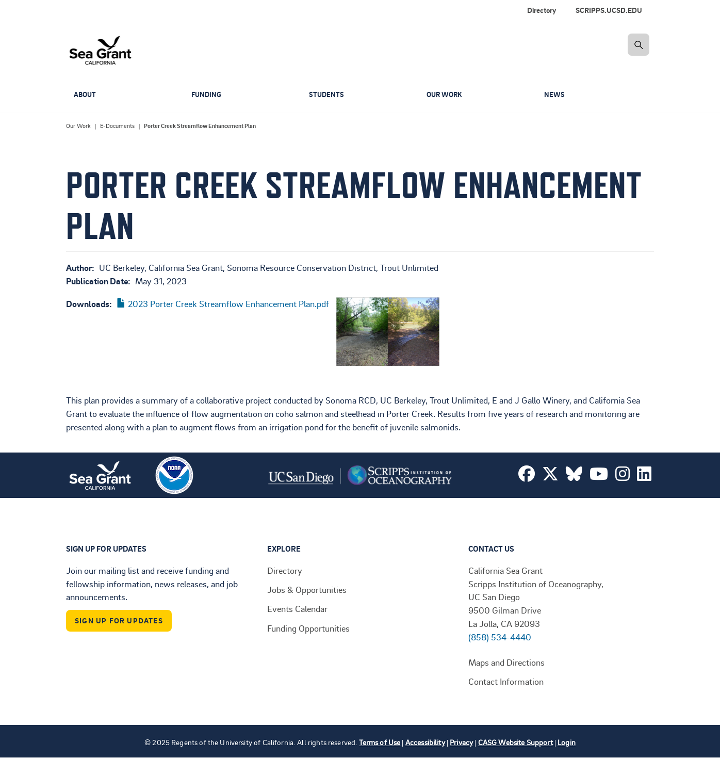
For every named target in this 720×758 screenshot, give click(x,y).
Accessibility (425, 742)
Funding (207, 95)
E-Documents (117, 126)
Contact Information (506, 681)
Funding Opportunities (308, 628)
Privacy (461, 742)
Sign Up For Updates (119, 620)
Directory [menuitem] (541, 10)
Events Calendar (297, 608)
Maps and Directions (506, 662)
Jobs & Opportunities (307, 589)
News (554, 95)
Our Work (446, 95)
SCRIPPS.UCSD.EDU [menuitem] (609, 10)
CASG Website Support (515, 742)
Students (327, 95)
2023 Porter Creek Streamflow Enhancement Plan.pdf (228, 303)
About (85, 95)
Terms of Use (379, 742)
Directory (284, 570)
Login (567, 742)
